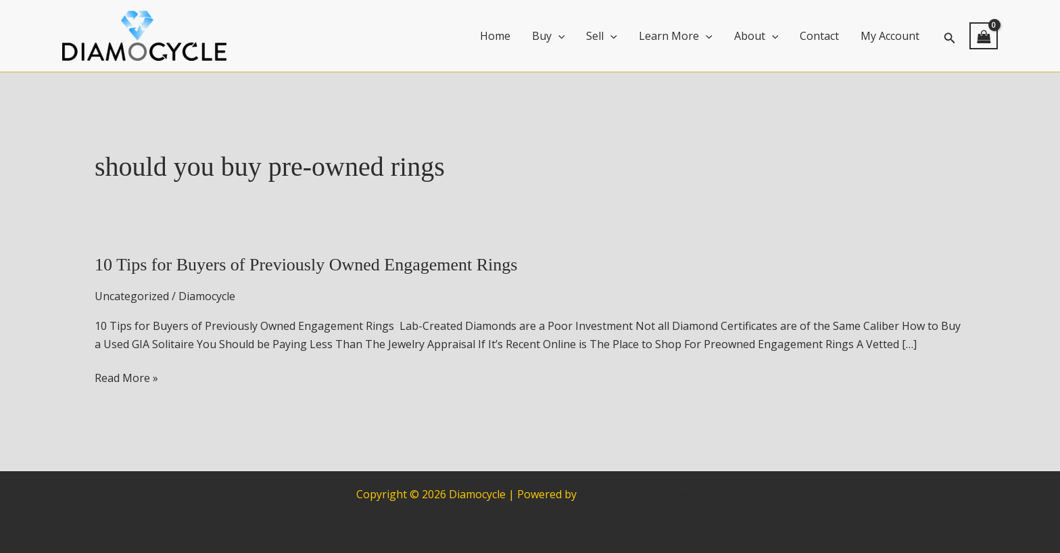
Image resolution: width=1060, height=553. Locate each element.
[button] (950, 36)
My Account (890, 35)
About (756, 36)
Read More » (126, 378)
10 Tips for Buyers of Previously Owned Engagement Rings (306, 264)
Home (495, 35)
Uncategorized (132, 296)
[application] (558, 36)
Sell (601, 36)
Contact (819, 35)
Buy (548, 36)
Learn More (676, 36)
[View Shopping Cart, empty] (983, 35)
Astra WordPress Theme (641, 494)
